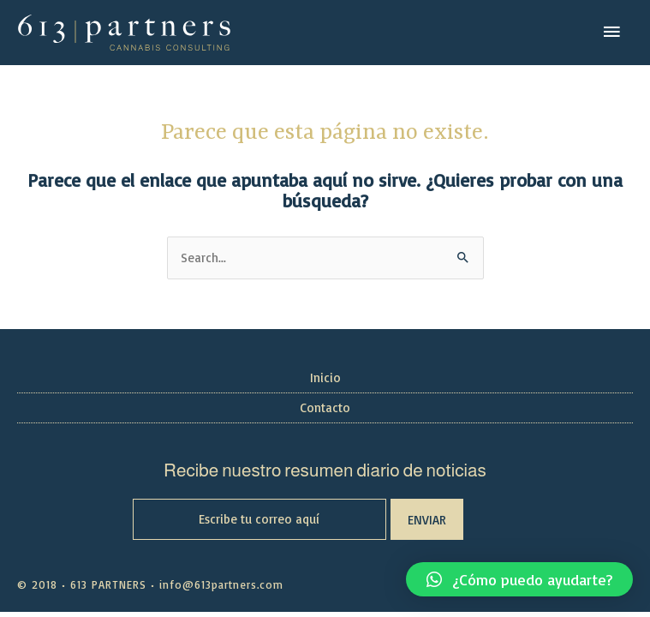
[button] (519, 579)
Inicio (325, 377)
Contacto (325, 407)
